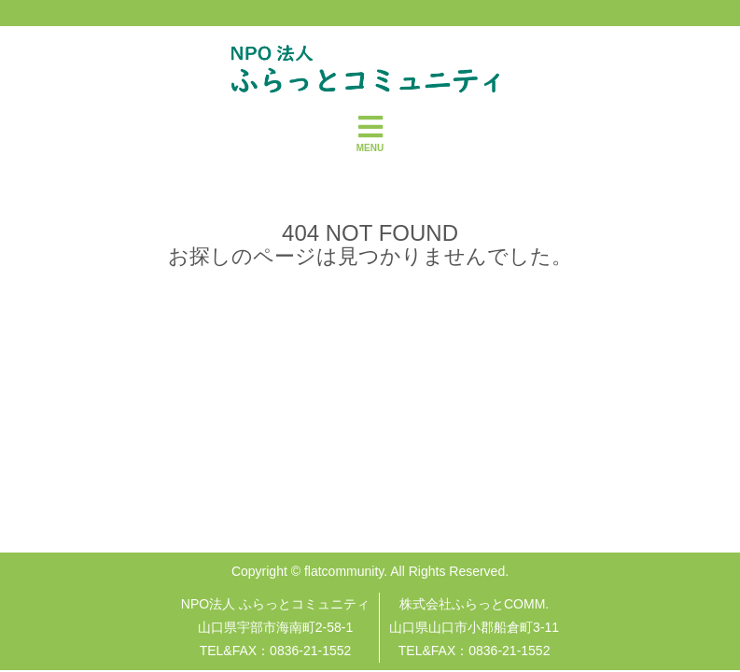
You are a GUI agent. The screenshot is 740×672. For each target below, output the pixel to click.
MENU (370, 132)
